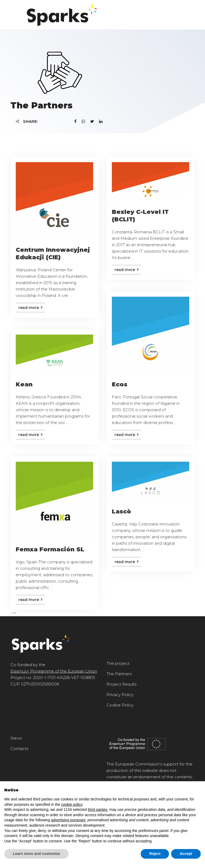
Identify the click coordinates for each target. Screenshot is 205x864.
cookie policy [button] (71, 804)
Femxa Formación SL (50, 549)
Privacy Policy (120, 694)
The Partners (119, 673)
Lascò (121, 511)
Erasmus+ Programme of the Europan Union (53, 671)
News (16, 738)
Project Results (121, 684)
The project (118, 663)
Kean (24, 384)
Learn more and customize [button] (36, 853)
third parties (97, 809)
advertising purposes (68, 820)
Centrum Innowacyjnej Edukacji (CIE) (53, 253)
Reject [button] (154, 853)
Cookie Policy (120, 705)
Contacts (19, 748)
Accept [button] (186, 853)
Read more (30, 307)
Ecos (119, 384)
